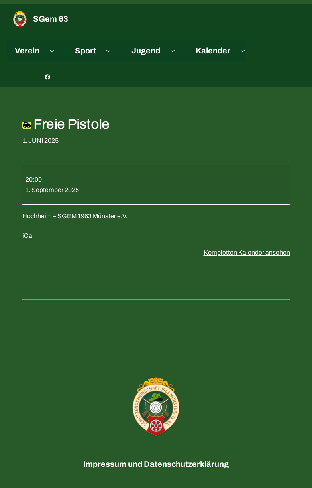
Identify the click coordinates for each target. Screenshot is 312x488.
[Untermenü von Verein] (51, 50)
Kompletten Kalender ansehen (247, 252)
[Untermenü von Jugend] (172, 50)
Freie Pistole (66, 124)
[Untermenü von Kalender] (242, 50)
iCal (28, 235)
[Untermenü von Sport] (108, 50)
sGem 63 (50, 18)
